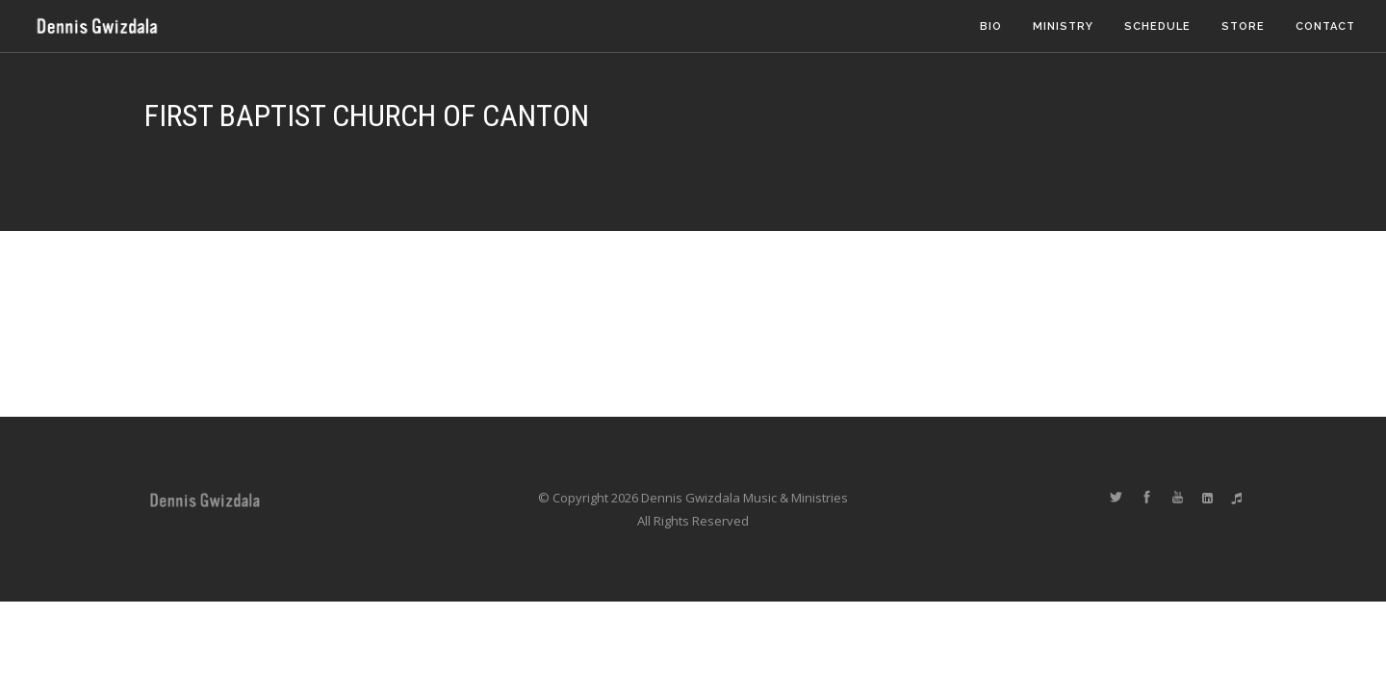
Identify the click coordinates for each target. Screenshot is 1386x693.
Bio (991, 26)
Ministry (1063, 26)
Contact (1325, 26)
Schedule (1157, 26)
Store (1243, 26)
